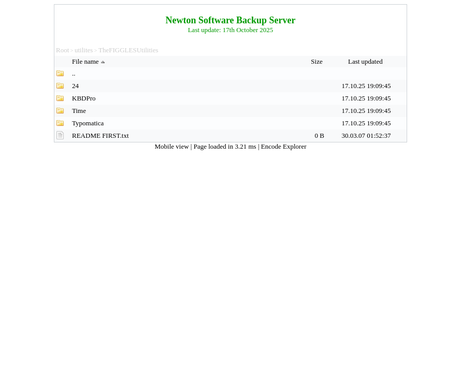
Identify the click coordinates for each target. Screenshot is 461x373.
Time (79, 110)
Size (317, 61)
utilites (84, 50)
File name (89, 61)
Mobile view (173, 146)
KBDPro (84, 98)
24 (75, 86)
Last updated (366, 61)
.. (74, 73)
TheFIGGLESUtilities (128, 50)
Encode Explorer (284, 146)
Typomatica (88, 123)
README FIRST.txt (100, 135)
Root (62, 50)
